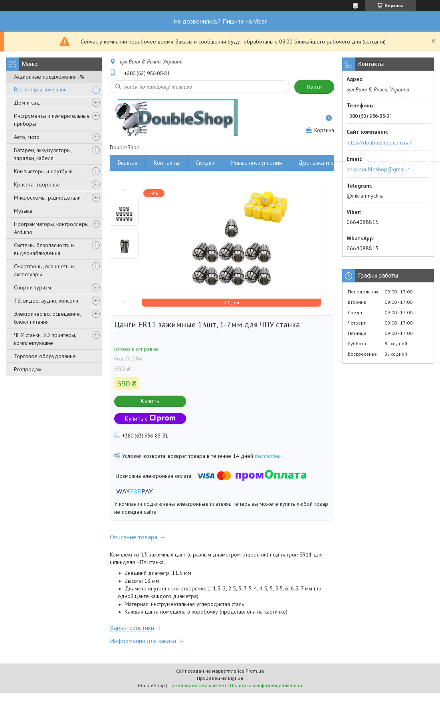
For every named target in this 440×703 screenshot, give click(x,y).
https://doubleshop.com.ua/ (379, 142)
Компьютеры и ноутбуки (43, 171)
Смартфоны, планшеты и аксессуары (44, 270)
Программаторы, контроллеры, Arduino (51, 228)
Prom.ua (255, 671)
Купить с (150, 418)
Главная (127, 163)
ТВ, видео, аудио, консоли (46, 300)
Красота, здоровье (37, 184)
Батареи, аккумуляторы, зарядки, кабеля (42, 154)
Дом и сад (27, 102)
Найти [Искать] (314, 87)
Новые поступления (256, 163)
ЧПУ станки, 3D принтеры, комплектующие (45, 339)
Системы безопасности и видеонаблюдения (44, 249)
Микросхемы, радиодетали (47, 197)
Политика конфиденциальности (266, 685)
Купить (150, 401)
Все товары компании (40, 89)
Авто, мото (27, 137)
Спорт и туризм (32, 287)
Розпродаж (28, 369)
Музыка (23, 210)
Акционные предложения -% (49, 76)
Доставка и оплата (323, 163)
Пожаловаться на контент (197, 685)
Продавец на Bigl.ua (220, 678)
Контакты (166, 163)
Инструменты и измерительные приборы (52, 119)
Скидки (205, 163)
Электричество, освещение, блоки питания (47, 317)
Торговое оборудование (45, 356)
